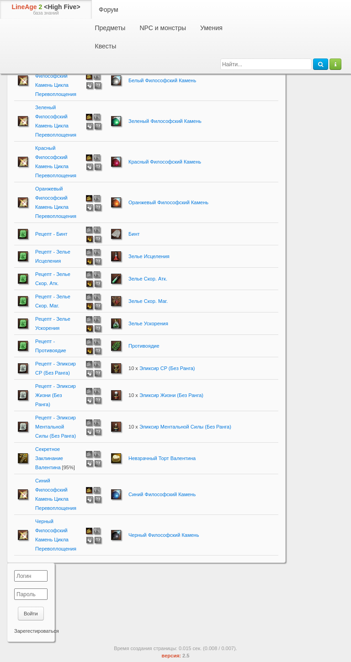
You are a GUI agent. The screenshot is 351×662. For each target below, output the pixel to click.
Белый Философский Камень (162, 80)
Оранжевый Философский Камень (168, 202)
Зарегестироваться (36, 631)
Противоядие (144, 346)
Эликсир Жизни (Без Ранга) (171, 395)
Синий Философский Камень (162, 494)
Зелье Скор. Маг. (148, 301)
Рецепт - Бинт (51, 234)
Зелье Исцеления (149, 256)
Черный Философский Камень (163, 535)
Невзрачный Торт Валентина (162, 458)
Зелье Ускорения (148, 323)
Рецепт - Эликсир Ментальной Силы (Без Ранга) (55, 427)
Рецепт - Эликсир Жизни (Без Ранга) (55, 395)
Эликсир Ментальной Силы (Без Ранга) (185, 426)
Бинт (133, 234)
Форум (108, 9)
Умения (211, 28)
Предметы (110, 28)
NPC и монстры (162, 28)
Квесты (106, 46)
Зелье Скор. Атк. (147, 278)
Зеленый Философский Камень (165, 121)
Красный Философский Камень (164, 161)
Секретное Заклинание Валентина (49, 458)
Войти (31, 613)
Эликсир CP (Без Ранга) (167, 368)
